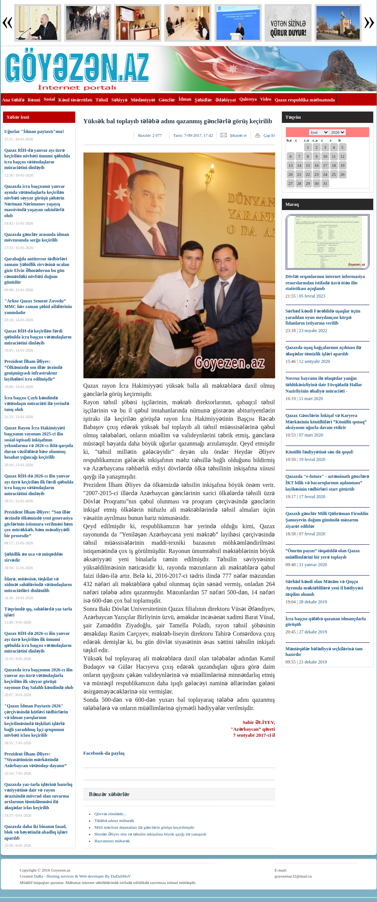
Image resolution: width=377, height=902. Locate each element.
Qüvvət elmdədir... (110, 813)
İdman (185, 99)
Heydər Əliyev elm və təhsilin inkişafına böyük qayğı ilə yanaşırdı (150, 834)
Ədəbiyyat (225, 100)
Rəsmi (34, 100)
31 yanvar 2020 (313, 564)
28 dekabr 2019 (313, 601)
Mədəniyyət (143, 100)
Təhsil (101, 100)
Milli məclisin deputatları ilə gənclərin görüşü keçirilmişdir (144, 827)
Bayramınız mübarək (112, 841)
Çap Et (269, 135)
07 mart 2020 (311, 435)
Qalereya (248, 99)
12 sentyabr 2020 (314, 361)
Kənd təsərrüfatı (75, 100)
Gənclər (167, 100)
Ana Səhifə (13, 100)
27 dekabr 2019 (313, 632)
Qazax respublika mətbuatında (305, 100)
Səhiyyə (119, 100)
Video (265, 99)
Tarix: (193, 135)
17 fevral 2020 (312, 496)
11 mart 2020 (311, 398)
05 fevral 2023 (312, 296)
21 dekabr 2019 (313, 662)
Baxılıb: (150, 135)
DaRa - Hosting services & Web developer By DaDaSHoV (82, 876)
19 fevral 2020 (312, 459)
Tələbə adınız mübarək (114, 820)
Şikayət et (238, 135)
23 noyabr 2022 (313, 330)
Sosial (49, 99)
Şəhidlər (203, 100)
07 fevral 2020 (312, 533)
